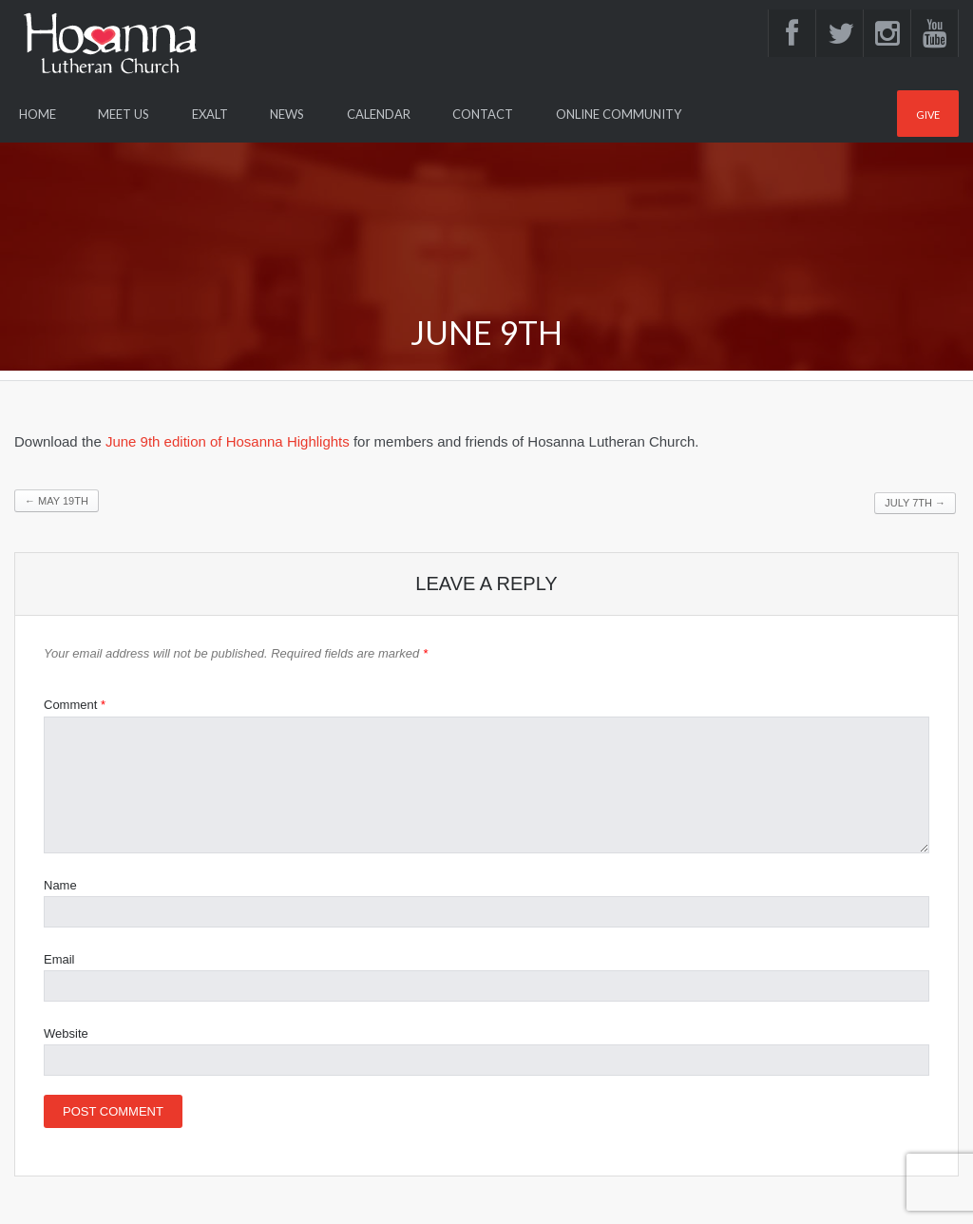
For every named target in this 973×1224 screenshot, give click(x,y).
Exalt (210, 114)
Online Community (618, 114)
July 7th (915, 502)
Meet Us (123, 114)
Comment (74, 705)
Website (66, 1033)
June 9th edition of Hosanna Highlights (227, 441)
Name (60, 885)
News (287, 114)
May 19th (56, 501)
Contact (482, 114)
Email (59, 959)
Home (37, 114)
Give (928, 114)
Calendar (378, 114)
